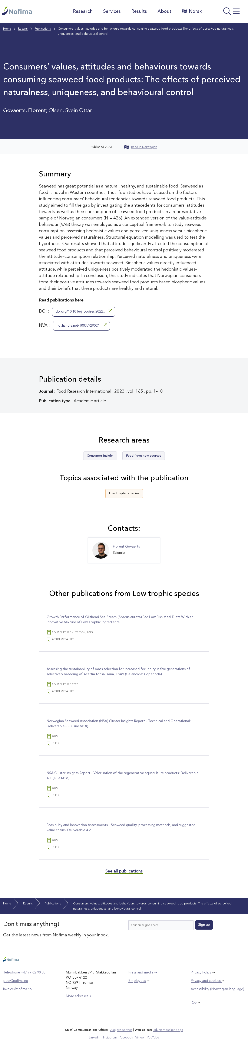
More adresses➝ (78, 996)
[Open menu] (226, 12)
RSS (194, 1002)
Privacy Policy (201, 972)
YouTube (153, 1037)
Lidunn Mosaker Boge (168, 1029)
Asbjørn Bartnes (121, 1029)
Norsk (192, 11)
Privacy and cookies (206, 981)
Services (112, 11)
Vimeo (139, 1037)
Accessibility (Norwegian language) (217, 989)
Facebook (126, 1037)
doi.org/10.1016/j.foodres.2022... (84, 311)
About (164, 11)
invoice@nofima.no (17, 989)
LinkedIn (94, 1037)
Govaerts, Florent (24, 110)
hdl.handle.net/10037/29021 (81, 325)
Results (139, 11)
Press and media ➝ (142, 972)
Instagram (110, 1037)
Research (83, 11)
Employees (137, 981)
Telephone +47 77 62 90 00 (24, 972)
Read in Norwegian (140, 147)
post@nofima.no (15, 981)
